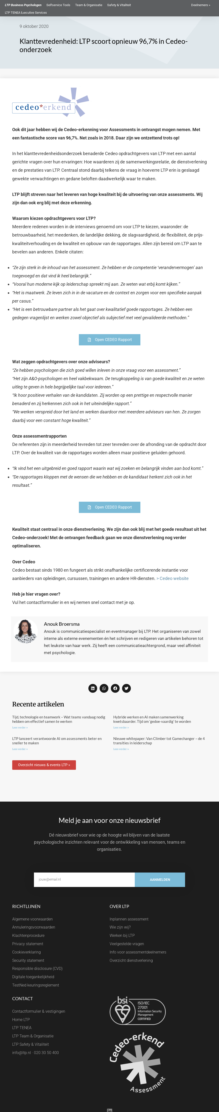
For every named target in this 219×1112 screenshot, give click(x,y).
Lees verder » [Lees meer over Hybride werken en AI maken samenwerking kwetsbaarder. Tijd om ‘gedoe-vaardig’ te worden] (121, 727)
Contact (22, 998)
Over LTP (119, 906)
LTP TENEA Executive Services (26, 12)
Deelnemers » (200, 5)
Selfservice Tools (58, 5)
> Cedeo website (172, 578)
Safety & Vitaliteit (119, 5)
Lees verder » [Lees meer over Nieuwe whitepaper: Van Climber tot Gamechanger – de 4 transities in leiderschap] (121, 749)
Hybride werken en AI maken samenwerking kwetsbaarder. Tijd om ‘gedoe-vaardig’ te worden (152, 719)
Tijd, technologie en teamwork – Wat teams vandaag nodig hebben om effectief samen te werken (58, 719)
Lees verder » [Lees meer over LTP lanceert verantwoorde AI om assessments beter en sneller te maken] (20, 749)
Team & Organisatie (88, 5)
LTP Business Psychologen (23, 5)
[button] (92, 688)
